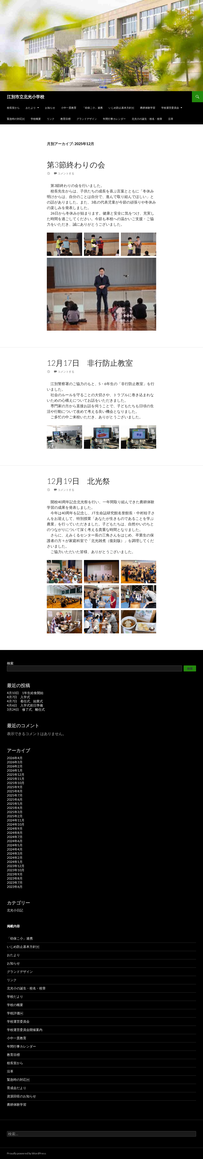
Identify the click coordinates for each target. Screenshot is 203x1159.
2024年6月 (15, 841)
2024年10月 (15, 824)
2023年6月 (15, 887)
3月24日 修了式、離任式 (26, 709)
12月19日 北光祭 (78, 480)
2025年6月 (15, 799)
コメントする (66, 173)
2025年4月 (15, 808)
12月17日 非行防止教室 (90, 362)
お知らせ (50, 107)
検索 (10, 663)
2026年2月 (15, 766)
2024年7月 (15, 837)
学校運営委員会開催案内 (24, 1030)
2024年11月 (15, 820)
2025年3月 (15, 812)
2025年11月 (15, 779)
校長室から (13, 107)
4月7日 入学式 (18, 697)
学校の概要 (15, 1005)
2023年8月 (15, 878)
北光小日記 (15, 910)
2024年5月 (15, 845)
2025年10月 (15, 783)
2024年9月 (15, 828)
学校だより (15, 996)
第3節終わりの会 (76, 164)
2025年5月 (15, 804)
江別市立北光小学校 (25, 96)
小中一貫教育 (68, 107)
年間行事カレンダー (114, 118)
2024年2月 (15, 858)
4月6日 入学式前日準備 (25, 705)
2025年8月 (15, 791)
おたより (31, 107)
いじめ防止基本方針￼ (121, 107)
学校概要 (36, 118)
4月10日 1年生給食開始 (25, 693)
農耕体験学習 (147, 107)
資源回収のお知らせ (21, 1096)
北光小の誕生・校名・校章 (147, 118)
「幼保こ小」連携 (92, 107)
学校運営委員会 (170, 107)
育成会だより (16, 1088)
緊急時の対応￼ (16, 118)
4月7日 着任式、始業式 (25, 701)
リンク (50, 118)
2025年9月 (15, 787)
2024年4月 (15, 849)
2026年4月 (15, 758)
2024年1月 (15, 862)
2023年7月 (15, 882)
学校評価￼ (15, 1013)
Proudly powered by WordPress (26, 1153)
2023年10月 (15, 870)
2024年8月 (15, 833)
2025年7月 (15, 795)
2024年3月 (15, 853)
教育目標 (65, 118)
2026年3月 (15, 762)
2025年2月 (15, 816)
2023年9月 (15, 874)
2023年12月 (15, 866)
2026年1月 (15, 770)
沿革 (170, 118)
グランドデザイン (87, 118)
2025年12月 (15, 774)
